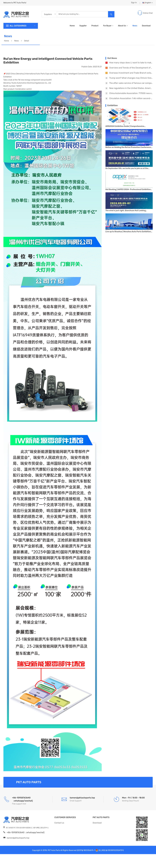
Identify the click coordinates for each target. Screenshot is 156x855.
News (135, 27)
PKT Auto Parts (101, 818)
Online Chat (148, 14)
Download (146, 27)
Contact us (59, 824)
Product (94, 27)
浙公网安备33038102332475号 (111, 851)
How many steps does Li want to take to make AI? (132, 63)
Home (72, 27)
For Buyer (108, 27)
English (147, 3)
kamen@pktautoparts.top (18, 839)
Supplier (83, 27)
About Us (123, 27)
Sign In (134, 3)
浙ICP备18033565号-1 (86, 851)
